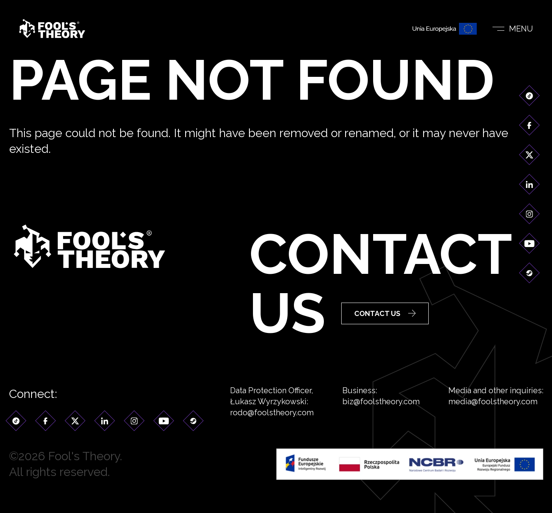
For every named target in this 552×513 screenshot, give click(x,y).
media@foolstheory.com (492, 410)
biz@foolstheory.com (381, 410)
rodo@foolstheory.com (272, 421)
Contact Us (385, 314)
